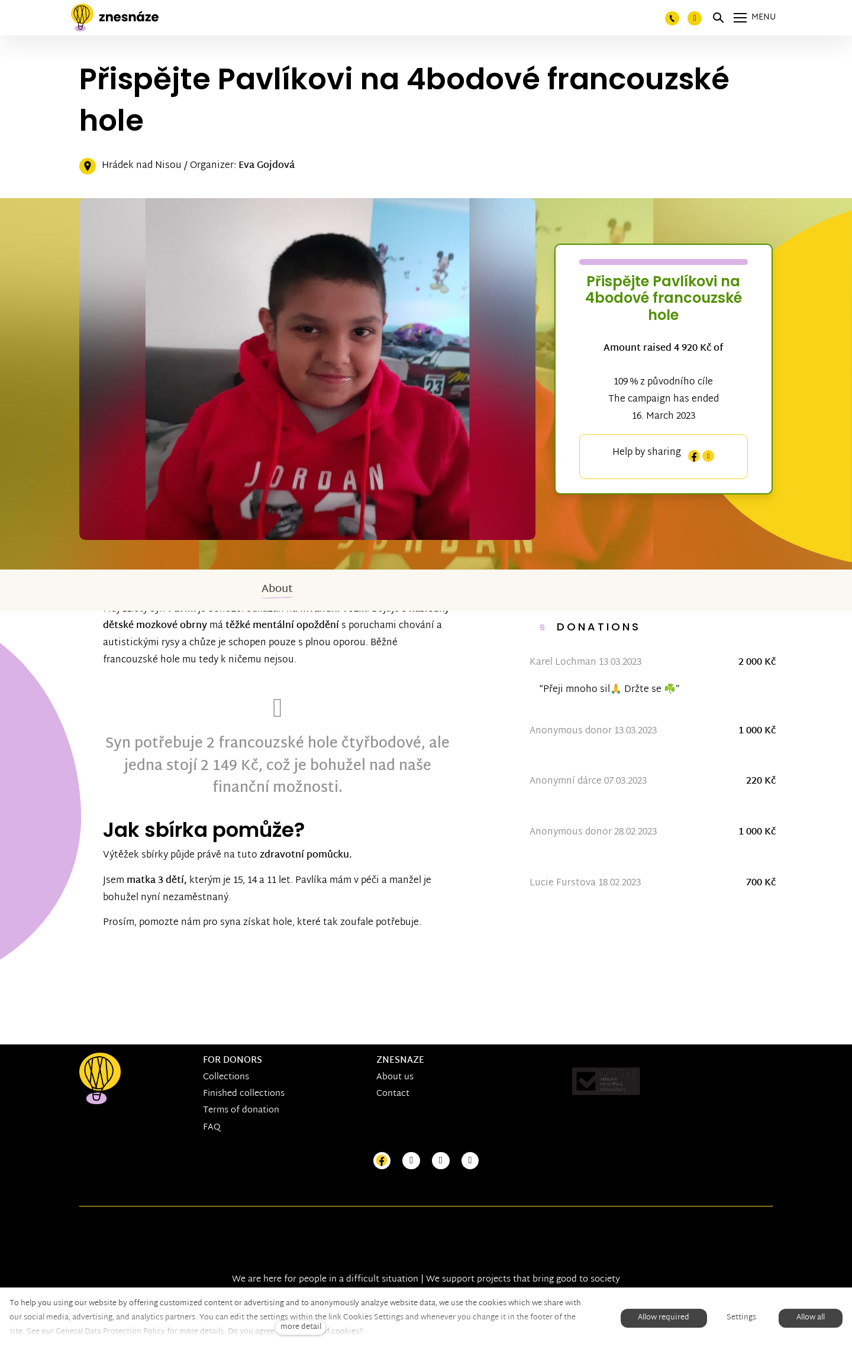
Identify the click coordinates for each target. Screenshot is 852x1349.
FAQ (212, 1128)
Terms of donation (241, 1110)
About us (395, 1077)
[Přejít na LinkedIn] (470, 1161)
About (277, 589)
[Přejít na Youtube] (441, 1161)
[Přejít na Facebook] (382, 1161)
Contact (392, 1094)
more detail (300, 1327)
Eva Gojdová (266, 165)
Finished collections (244, 1094)
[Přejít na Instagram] (411, 1161)
